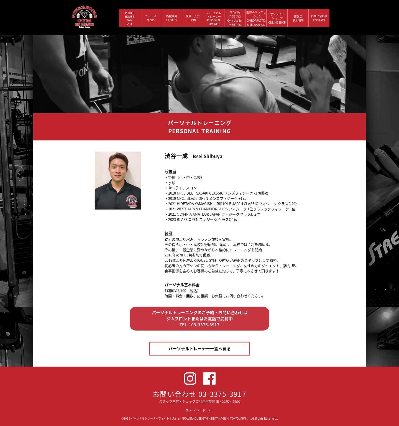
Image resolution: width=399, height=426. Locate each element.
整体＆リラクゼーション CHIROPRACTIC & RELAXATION (256, 18)
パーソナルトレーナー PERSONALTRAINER (214, 18)
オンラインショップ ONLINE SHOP (277, 18)
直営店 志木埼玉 (298, 18)
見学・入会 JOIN (193, 18)
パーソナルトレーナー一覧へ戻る (199, 349)
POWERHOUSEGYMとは (129, 18)
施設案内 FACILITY (171, 18)
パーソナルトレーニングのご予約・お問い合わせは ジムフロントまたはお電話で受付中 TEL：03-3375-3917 (199, 318)
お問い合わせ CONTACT (319, 18)
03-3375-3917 (222, 394)
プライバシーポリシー (199, 410)
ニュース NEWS (150, 18)
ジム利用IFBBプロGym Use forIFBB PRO (235, 18)
